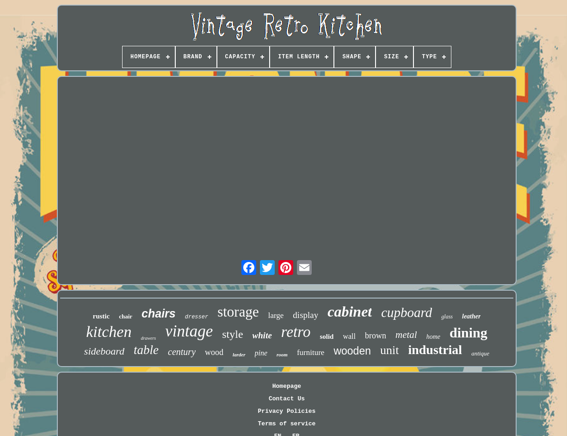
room (282, 354)
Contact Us (287, 398)
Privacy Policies (287, 411)
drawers (148, 338)
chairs (159, 313)
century (182, 352)
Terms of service (287, 423)
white (262, 335)
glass (447, 316)
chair (125, 316)
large (276, 315)
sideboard (104, 351)
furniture (310, 352)
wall (349, 336)
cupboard (406, 312)
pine (261, 353)
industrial (435, 350)
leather (471, 316)
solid (326, 336)
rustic (101, 316)
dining (468, 332)
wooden (352, 351)
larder (239, 354)
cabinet (349, 311)
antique (480, 353)
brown (375, 335)
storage (238, 312)
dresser (196, 317)
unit (389, 350)
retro (296, 332)
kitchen (108, 331)
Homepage (286, 386)
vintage (189, 331)
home (433, 336)
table (146, 350)
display (305, 315)
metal (406, 334)
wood (214, 352)
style (232, 334)
